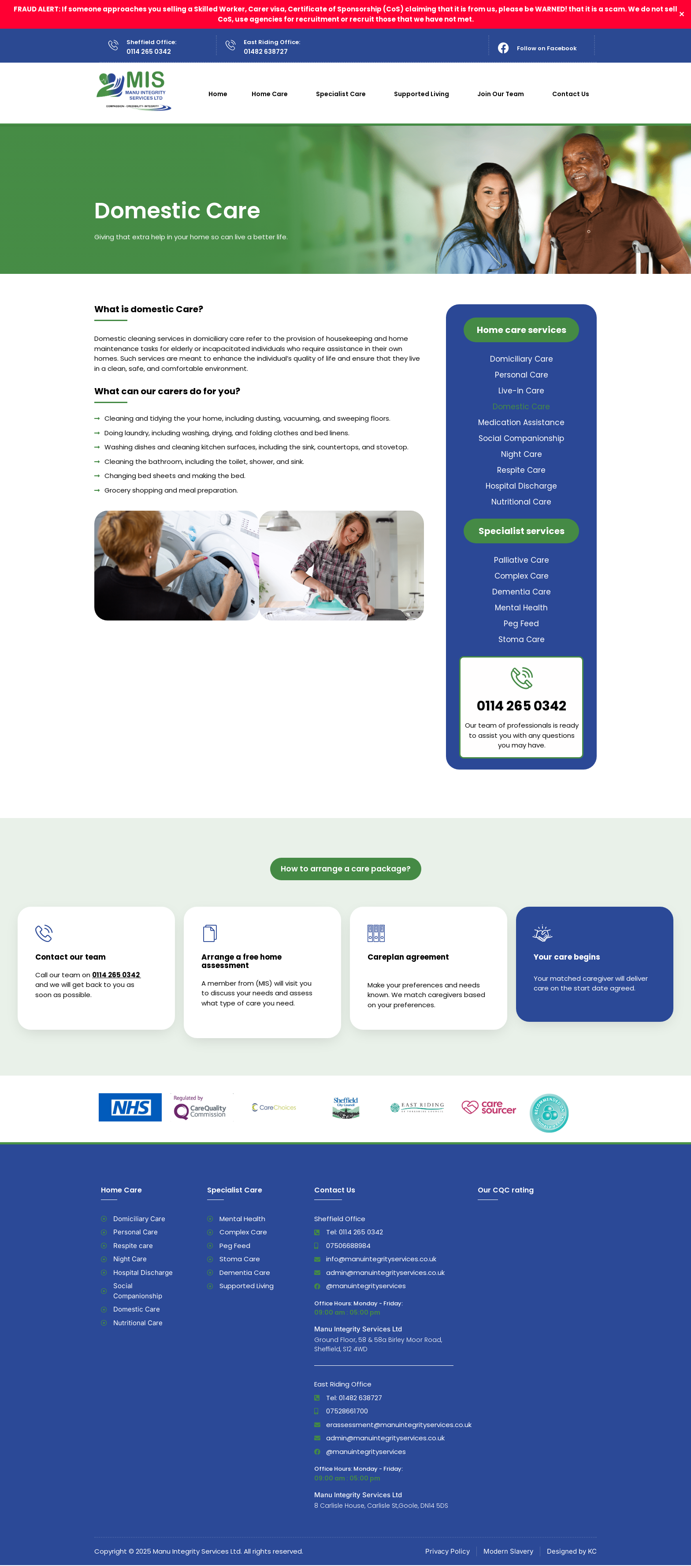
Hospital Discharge (521, 486)
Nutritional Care (521, 502)
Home (217, 94)
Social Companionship (521, 438)
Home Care (272, 94)
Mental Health (521, 607)
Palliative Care (521, 560)
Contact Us (573, 94)
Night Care (521, 454)
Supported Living (423, 94)
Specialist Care (343, 94)
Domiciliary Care (521, 359)
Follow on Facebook (547, 48)
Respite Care (521, 470)
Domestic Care (521, 406)
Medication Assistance (521, 422)
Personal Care (521, 375)
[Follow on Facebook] (503, 47)
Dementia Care (521, 592)
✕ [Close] (681, 14)
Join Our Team (502, 94)
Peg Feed (521, 623)
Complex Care (521, 576)
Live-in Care (521, 390)
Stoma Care (521, 639)
